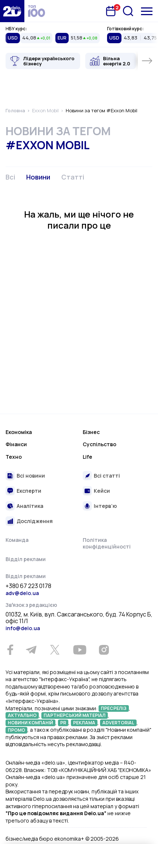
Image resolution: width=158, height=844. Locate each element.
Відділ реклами (26, 559)
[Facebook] (10, 649)
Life (87, 456)
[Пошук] (128, 11)
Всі (10, 176)
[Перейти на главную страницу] (12, 11)
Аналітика (30, 506)
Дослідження (35, 521)
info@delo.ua (23, 628)
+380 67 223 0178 (28, 586)
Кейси (102, 490)
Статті (72, 176)
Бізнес (91, 431)
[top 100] (36, 11)
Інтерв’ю (105, 506)
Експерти (29, 490)
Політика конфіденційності (107, 543)
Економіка (19, 431)
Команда (17, 539)
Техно (14, 456)
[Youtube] (79, 649)
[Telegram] (31, 649)
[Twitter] (55, 650)
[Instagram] (103, 649)
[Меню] (147, 11)
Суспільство (99, 444)
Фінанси (16, 444)
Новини (38, 176)
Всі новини (31, 475)
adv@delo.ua (22, 593)
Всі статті (107, 475)
